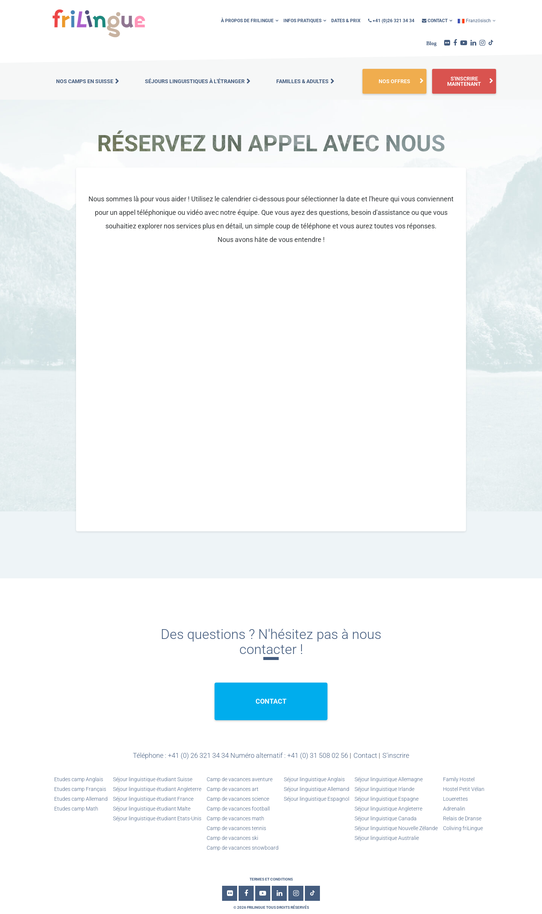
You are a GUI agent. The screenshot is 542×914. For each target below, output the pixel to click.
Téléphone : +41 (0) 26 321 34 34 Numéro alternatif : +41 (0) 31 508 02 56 (240, 755)
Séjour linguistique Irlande (384, 789)
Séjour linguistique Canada (386, 818)
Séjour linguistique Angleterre (388, 809)
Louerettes (455, 799)
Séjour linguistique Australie (387, 838)
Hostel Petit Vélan (463, 789)
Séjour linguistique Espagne (387, 799)
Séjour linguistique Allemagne (389, 779)
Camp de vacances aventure (240, 779)
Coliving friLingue (463, 828)
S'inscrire (395, 755)
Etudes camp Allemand (81, 799)
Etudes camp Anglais (78, 779)
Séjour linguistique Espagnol (316, 799)
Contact (435, 20)
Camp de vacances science (238, 799)
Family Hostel (459, 779)
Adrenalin (454, 809)
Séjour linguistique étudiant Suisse (152, 779)
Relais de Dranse (462, 818)
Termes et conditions (271, 879)
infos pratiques (302, 20)
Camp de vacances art (233, 789)
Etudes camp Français (80, 789)
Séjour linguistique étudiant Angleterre (157, 789)
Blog (431, 43)
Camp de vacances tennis (236, 828)
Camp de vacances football (238, 809)
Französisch (474, 20)
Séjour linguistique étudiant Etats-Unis (157, 818)
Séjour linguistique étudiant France (153, 799)
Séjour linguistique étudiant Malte (151, 809)
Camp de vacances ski (232, 838)
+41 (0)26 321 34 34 (391, 20)
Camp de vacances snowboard (243, 848)
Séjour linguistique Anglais (314, 779)
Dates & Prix (346, 20)
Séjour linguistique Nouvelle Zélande (396, 828)
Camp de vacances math (235, 818)
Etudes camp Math (76, 809)
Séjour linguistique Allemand (316, 789)
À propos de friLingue (247, 20)
